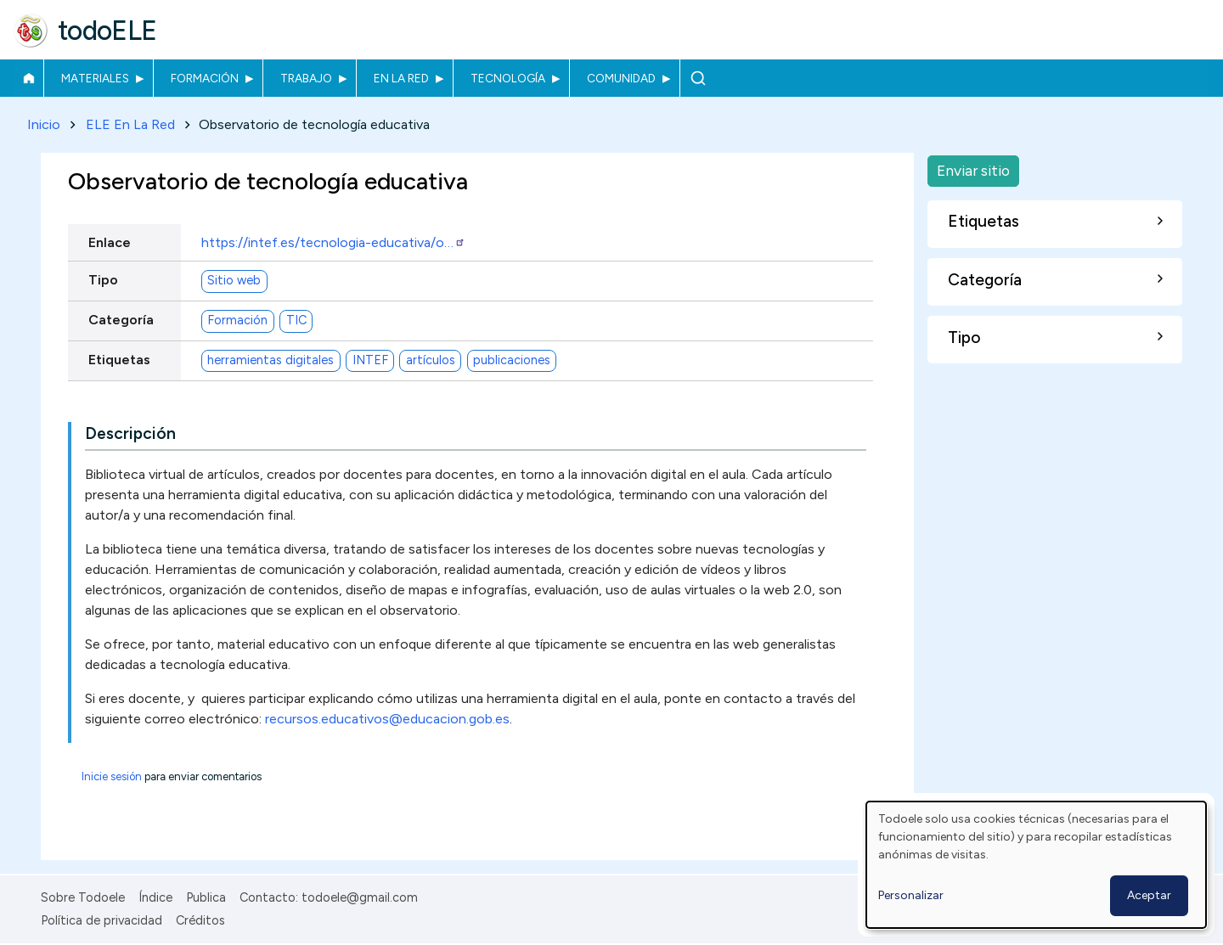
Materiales (95, 78)
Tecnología (508, 78)
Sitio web (234, 281)
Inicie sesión (112, 776)
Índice (155, 897)
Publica (206, 897)
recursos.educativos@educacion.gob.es (387, 719)
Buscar (698, 78)
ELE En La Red (130, 124)
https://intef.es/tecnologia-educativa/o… (333, 242)
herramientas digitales (270, 360)
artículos (430, 360)
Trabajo (306, 78)
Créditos (200, 920)
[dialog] (1036, 865)
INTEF (370, 360)
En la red (401, 78)
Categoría (121, 320)
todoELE (107, 30)
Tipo (103, 280)
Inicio (28, 78)
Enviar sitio (973, 170)
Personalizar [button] (911, 895)
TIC (296, 321)
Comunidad (621, 78)
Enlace (109, 242)
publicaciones (511, 360)
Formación (205, 78)
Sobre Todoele (83, 897)
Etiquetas (119, 360)
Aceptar (1149, 895)
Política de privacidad (101, 920)
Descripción (130, 433)
